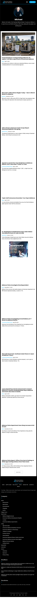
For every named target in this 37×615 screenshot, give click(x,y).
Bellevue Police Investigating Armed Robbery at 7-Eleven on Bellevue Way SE (17, 319)
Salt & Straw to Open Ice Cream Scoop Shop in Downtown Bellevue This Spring (15, 128)
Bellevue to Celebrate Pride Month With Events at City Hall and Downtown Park (18, 568)
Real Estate (4, 235)
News (3, 61)
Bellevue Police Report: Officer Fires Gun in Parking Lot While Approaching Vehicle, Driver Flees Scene (18, 461)
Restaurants (4, 131)
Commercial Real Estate (7, 166)
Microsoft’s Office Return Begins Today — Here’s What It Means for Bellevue (18, 93)
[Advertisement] (18, 606)
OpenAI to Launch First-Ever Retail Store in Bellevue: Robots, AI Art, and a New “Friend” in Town (17, 163)
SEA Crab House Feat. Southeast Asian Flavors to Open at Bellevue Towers (18, 354)
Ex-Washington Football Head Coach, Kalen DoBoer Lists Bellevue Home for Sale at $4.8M (17, 232)
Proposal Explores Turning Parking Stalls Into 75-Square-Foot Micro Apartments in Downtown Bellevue (18, 58)
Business (4, 96)
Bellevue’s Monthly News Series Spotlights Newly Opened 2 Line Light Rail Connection (17, 575)
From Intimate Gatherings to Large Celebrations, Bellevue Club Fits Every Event (17, 571)
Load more (18, 472)
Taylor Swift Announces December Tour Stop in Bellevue (18, 198)
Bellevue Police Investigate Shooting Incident (15, 285)
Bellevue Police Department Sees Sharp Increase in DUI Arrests (18, 426)
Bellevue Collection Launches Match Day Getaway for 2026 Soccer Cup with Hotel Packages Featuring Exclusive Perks (17, 564)
